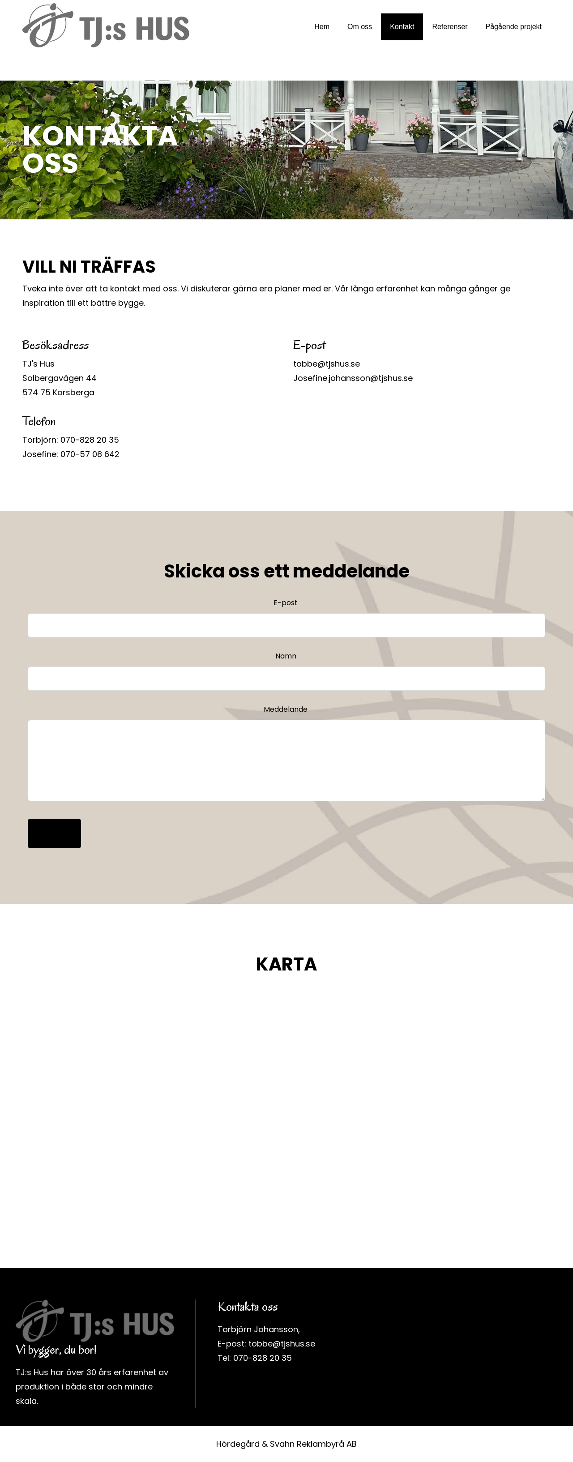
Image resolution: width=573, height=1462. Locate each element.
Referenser (449, 26)
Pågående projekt (514, 26)
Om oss (359, 26)
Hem (321, 26)
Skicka (54, 833)
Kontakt (402, 26)
